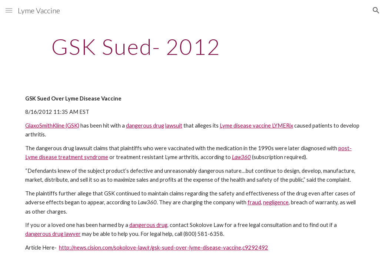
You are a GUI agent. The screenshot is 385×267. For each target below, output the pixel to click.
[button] (9, 10)
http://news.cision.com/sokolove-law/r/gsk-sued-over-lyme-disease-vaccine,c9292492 (163, 247)
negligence (276, 202)
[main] (135, 46)
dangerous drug (145, 125)
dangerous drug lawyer (53, 234)
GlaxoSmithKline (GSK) (52, 125)
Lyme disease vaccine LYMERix (256, 125)
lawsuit (173, 125)
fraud (254, 202)
